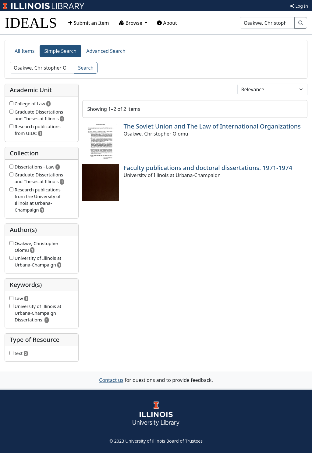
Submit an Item (88, 23)
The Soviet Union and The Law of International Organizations (212, 126)
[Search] (267, 23)
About (167, 23)
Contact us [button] (111, 380)
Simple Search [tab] (60, 51)
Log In (299, 6)
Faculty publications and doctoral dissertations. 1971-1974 (208, 168)
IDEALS (31, 23)
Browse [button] (131, 23)
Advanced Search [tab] (105, 51)
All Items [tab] (25, 51)
